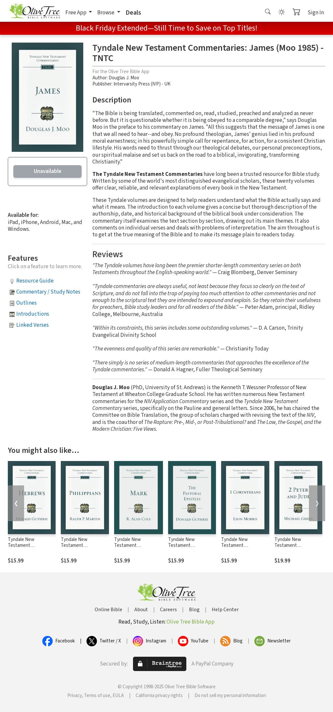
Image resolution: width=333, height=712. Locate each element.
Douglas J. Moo (124, 77)
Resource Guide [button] (35, 281)
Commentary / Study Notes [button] (48, 292)
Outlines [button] (26, 303)
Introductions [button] (32, 314)
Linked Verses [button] (32, 325)
